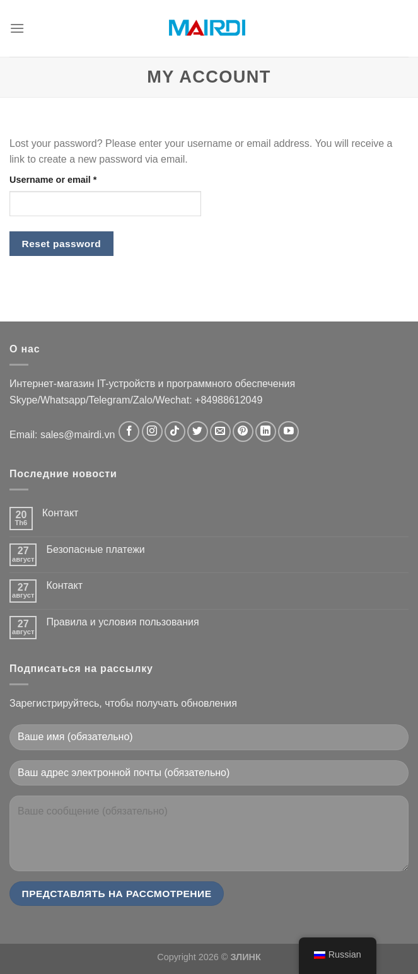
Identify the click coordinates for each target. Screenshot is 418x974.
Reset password (62, 243)
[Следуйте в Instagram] (152, 431)
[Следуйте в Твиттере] (197, 431)
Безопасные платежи (95, 549)
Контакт (60, 512)
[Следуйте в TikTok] (175, 431)
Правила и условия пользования (122, 622)
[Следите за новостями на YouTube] (288, 431)
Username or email (52, 180)
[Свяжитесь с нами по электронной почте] (220, 431)
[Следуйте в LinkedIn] (265, 431)
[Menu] (17, 28)
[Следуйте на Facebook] (129, 431)
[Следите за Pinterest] (243, 431)
